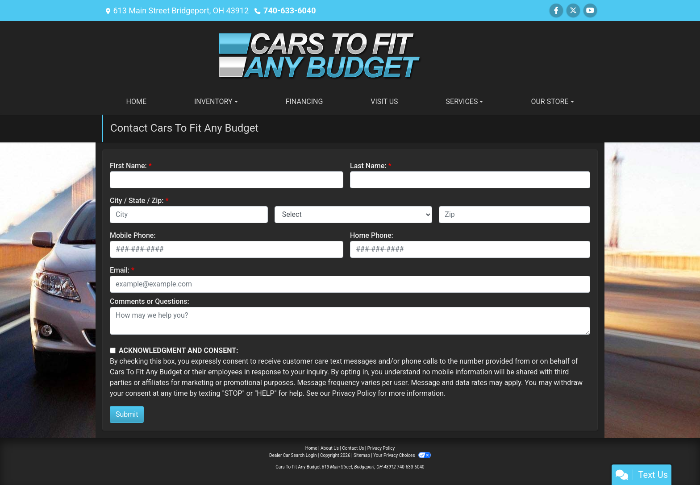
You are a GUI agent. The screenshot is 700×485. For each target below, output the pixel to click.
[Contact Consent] (113, 350)
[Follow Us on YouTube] (590, 10)
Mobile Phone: (133, 235)
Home (311, 448)
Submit (127, 414)
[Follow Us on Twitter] (573, 10)
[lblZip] (514, 214)
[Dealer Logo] (350, 54)
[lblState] (354, 214)
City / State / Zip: (137, 200)
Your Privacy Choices (402, 455)
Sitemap (362, 455)
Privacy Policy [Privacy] (381, 448)
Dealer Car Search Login (293, 455)
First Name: (128, 166)
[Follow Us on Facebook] (556, 10)
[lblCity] (189, 214)
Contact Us (353, 448)
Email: (119, 270)
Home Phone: (371, 235)
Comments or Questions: (149, 301)
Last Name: (368, 166)
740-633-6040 (289, 10)
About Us (330, 448)
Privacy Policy (354, 393)
